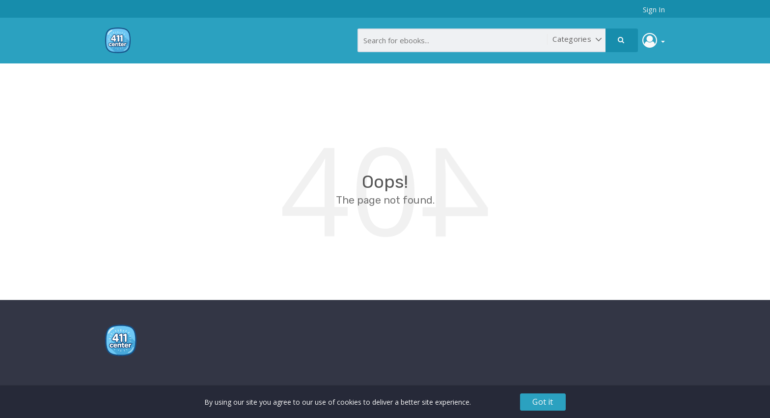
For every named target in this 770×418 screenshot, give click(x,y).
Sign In (654, 9)
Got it (542, 401)
